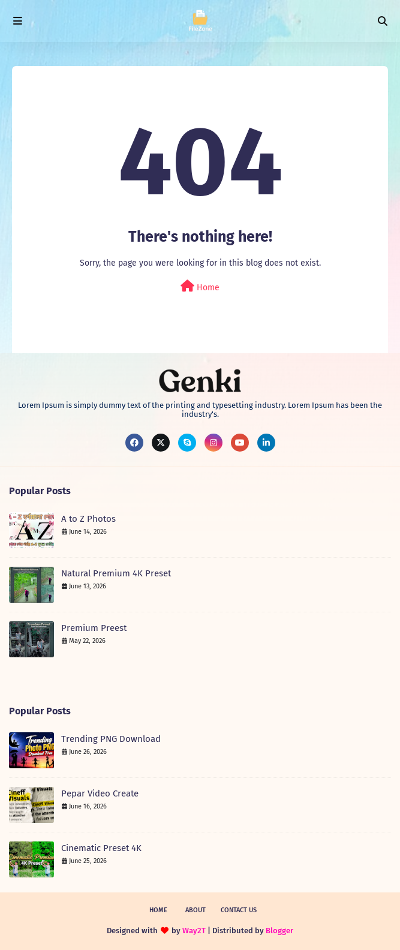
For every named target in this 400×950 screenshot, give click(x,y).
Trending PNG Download (111, 738)
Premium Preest (94, 628)
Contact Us (239, 910)
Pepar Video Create (100, 793)
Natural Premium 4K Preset (116, 573)
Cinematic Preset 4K (101, 848)
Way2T (194, 930)
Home (200, 286)
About (195, 910)
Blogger (279, 930)
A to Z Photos (88, 518)
